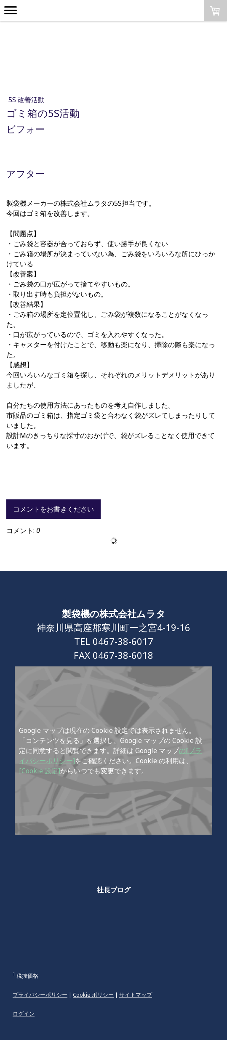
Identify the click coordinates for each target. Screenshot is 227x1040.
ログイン (24, 1013)
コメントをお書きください (53, 509)
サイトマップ (135, 994)
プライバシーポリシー (40, 994)
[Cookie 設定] (39, 770)
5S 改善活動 (26, 99)
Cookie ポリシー (93, 994)
